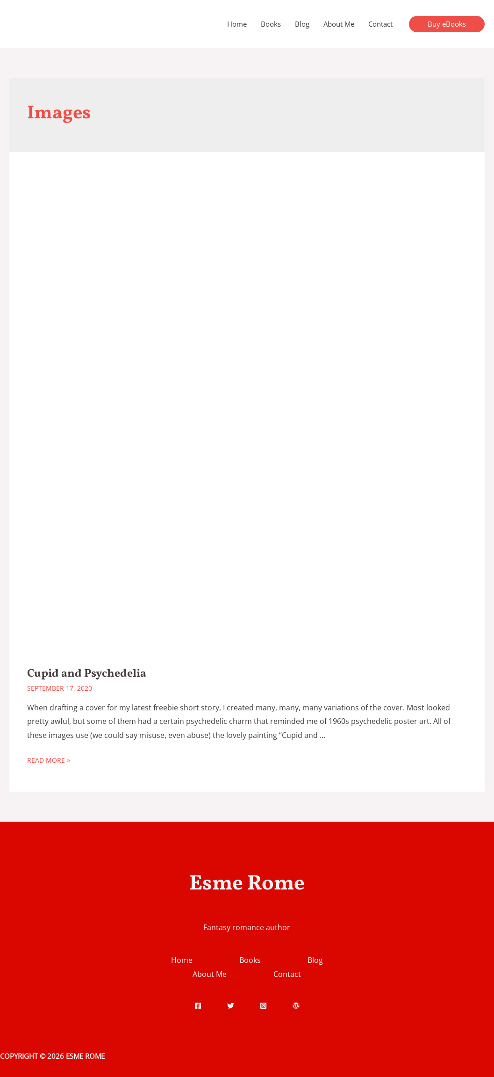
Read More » (48, 760)
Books (271, 24)
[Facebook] (197, 1005)
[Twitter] (230, 1005)
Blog (302, 24)
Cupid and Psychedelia (86, 674)
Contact (380, 24)
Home (237, 24)
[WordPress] (296, 1005)
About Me (338, 24)
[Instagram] (263, 1005)
